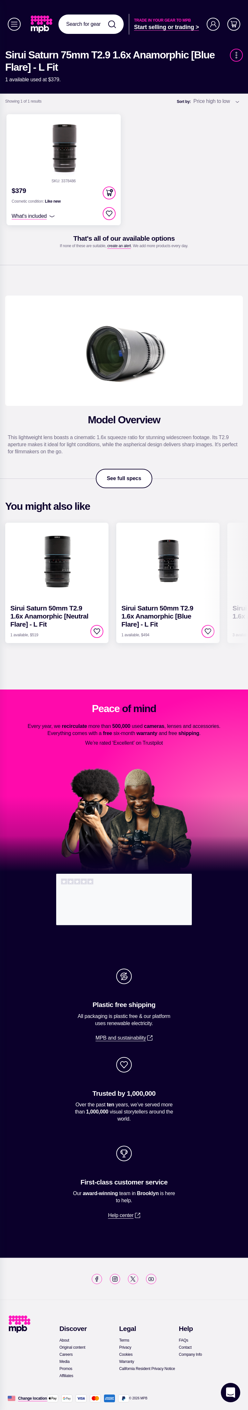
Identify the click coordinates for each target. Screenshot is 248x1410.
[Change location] (32, 1398)
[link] (42, 24)
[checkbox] (109, 213)
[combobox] (91, 24)
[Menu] (14, 24)
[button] (109, 193)
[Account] (213, 24)
